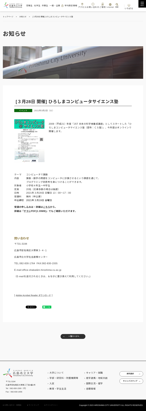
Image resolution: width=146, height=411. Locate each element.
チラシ (27, 211)
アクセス (83, 5)
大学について (51, 373)
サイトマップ (34, 405)
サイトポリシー (52, 405)
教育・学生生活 (52, 389)
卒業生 (48, 6)
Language (108, 5)
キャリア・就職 (89, 373)
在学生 (40, 6)
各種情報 (85, 389)
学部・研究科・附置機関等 (58, 378)
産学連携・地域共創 (91, 378)
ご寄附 (100, 5)
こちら (46, 207)
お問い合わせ (92, 5)
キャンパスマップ (127, 383)
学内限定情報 (70, 5)
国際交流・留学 (89, 383)
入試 (46, 383)
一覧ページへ (70, 337)
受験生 (33, 6)
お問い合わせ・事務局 (12, 405)
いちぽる (129, 5)
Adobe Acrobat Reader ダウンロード (36, 295)
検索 (114, 5)
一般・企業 (57, 6)
